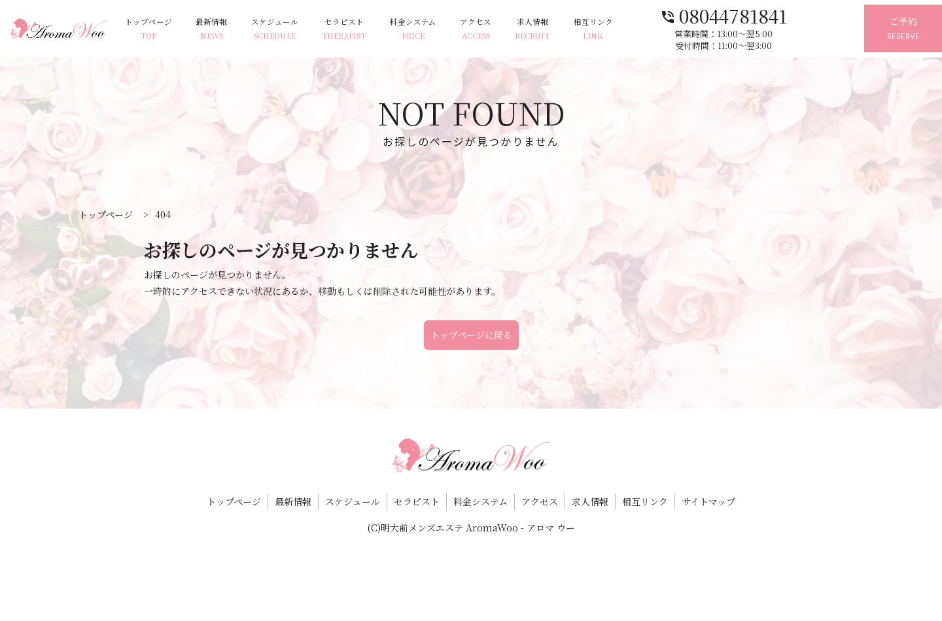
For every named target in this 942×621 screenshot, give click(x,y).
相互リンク (634, 29)
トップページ (159, 29)
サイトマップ (708, 501)
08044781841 (764, 15)
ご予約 (898, 29)
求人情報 (569, 29)
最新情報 (227, 29)
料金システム (441, 29)
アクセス (508, 29)
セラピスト (368, 29)
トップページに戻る (471, 334)
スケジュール (294, 29)
